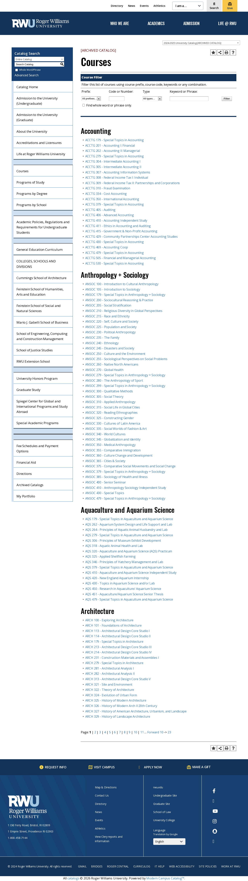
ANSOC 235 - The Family (102, 337)
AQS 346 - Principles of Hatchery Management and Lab (124, 562)
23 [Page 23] (169, 732)
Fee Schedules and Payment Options (37, 448)
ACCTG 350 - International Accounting (112, 199)
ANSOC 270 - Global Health (104, 370)
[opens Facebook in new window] (215, 791)
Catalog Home (27, 87)
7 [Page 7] (120, 732)
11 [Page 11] (142, 732)
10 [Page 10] (135, 732)
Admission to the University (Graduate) (37, 117)
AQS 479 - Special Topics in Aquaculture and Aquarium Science (129, 599)
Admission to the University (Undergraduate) (37, 101)
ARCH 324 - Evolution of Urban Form (111, 695)
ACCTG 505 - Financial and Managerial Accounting (120, 258)
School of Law (162, 812)
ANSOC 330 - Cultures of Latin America (112, 423)
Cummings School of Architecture (41, 278)
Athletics (159, 6)
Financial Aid (26, 462)
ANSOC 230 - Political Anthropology (110, 332)
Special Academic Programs (37, 423)
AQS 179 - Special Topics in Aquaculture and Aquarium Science (129, 519)
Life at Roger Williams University (40, 154)
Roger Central (118, 866)
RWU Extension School (33, 361)
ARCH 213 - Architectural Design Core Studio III (118, 647)
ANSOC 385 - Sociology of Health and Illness (116, 477)
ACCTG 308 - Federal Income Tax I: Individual (116, 177)
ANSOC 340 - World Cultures (105, 434)
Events (144, 6)
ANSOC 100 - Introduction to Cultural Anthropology (121, 284)
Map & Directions (105, 787)
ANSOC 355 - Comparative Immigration (113, 450)
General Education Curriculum (39, 249)
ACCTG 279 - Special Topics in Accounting (114, 156)
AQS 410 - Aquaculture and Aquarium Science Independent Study (131, 572)
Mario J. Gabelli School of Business (42, 322)
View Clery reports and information (108, 839)
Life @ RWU (227, 23)
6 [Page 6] (115, 732)
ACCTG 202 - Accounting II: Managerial (112, 151)
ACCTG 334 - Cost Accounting (106, 194)
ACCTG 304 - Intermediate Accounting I (112, 161)
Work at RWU (230, 866)
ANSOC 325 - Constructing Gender (109, 418)
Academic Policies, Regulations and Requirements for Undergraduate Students (43, 227)
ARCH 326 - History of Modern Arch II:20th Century (121, 706)
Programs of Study (30, 182)
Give (229, 8)
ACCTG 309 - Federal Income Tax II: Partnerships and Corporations (132, 183)
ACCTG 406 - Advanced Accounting (109, 215)
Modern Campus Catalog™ (165, 878)
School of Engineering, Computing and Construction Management (41, 336)
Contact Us (101, 795)
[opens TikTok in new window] (215, 841)
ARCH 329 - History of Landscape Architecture (117, 716)
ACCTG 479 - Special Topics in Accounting (114, 253)
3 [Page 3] (100, 732)
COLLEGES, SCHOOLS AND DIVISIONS (36, 264)
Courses (22, 171)
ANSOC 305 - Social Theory (104, 396)
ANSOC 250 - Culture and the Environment (115, 354)
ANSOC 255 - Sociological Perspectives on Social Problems (126, 359)
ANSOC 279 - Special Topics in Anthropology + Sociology (125, 375)
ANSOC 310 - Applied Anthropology (110, 402)
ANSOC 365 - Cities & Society (105, 461)
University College (164, 820)
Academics (156, 23)
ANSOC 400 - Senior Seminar (105, 482)
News (131, 6)
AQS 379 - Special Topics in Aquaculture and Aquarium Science (129, 567)
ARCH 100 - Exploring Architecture (109, 620)
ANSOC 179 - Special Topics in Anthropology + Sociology (125, 295)
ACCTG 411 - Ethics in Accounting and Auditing (118, 226)
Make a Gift (201, 767)
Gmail (82, 866)
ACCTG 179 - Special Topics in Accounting (114, 140)
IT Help (159, 866)
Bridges (96, 866)
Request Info (55, 767)
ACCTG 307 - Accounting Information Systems (117, 172)
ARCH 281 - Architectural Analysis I (109, 668)
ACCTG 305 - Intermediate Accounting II (113, 167)
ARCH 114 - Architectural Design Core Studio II (118, 636)
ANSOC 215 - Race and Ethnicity (107, 316)
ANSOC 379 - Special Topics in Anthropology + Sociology (125, 471)
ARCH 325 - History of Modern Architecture (115, 700)
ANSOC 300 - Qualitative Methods (109, 391)
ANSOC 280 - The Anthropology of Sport (114, 380)
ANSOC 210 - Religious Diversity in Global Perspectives (123, 311)
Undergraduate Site (165, 795)
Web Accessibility (181, 866)
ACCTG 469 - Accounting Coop (106, 247)
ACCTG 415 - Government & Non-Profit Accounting (121, 231)
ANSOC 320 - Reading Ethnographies (111, 412)
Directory (117, 6)
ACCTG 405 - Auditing (100, 210)
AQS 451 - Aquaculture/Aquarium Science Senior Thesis (124, 594)
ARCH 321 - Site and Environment (108, 684)
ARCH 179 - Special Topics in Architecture (114, 641)
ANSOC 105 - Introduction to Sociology (112, 289)
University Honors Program (37, 378)
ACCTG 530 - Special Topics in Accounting (114, 263)
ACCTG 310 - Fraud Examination (107, 188)
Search (214, 8)
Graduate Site (161, 804)
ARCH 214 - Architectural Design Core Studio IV (118, 652)
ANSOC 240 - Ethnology (102, 343)
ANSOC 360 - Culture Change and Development (118, 455)
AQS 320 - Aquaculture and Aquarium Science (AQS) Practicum (128, 551)
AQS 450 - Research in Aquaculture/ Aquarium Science (123, 589)
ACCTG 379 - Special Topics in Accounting (114, 204)
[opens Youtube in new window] (215, 811)
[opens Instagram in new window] (215, 821)
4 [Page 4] (105, 732)
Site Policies (208, 866)
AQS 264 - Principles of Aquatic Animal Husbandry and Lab (126, 530)
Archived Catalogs (29, 485)
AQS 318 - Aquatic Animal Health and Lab (114, 546)
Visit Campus (104, 767)
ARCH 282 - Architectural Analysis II (110, 673)
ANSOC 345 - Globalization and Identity (112, 439)
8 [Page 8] (125, 732)
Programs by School (31, 205)
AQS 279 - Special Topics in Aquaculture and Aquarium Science (129, 535)
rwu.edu (158, 787)
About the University (31, 131)
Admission (191, 23)
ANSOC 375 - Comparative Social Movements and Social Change (130, 466)
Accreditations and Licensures (38, 142)
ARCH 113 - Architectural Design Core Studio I (117, 631)
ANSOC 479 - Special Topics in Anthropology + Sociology (125, 498)
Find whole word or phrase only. (109, 105)
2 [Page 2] (95, 732)
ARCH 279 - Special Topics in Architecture (114, 663)
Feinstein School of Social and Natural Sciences (38, 308)
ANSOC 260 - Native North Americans (112, 364)
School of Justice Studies (34, 350)
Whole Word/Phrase (30, 70)
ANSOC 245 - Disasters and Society (109, 348)
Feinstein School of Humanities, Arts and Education (40, 292)
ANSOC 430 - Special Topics (104, 493)
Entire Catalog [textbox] (24, 59)
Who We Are (119, 23)
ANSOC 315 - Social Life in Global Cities (112, 407)
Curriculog (141, 866)
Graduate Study (28, 389)
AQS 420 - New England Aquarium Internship (117, 578)
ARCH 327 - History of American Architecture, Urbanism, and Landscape (136, 711)
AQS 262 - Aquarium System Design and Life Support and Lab (128, 524)
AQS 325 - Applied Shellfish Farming (110, 556)
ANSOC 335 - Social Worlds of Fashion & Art (116, 429)
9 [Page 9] (129, 732)
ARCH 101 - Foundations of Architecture (113, 625)
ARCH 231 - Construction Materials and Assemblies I (122, 658)
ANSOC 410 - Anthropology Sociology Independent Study (125, 488)
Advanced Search (27, 75)
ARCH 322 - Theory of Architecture (109, 690)
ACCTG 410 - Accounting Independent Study (116, 220)
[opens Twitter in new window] (215, 801)
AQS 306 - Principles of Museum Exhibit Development (123, 540)
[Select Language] (169, 841)
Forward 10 (155, 732)
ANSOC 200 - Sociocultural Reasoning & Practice (119, 300)
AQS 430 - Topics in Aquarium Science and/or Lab (120, 583)
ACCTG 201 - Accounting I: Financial (110, 145)
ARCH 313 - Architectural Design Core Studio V (118, 679)
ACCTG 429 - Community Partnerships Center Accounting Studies (131, 236)
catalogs (73, 878)
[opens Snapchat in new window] (215, 831)
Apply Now (153, 767)
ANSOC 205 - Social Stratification (108, 305)
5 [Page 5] (110, 732)
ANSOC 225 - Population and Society (111, 327)
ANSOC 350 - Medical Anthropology (110, 445)
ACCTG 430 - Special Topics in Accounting (114, 242)
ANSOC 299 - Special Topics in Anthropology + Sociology (125, 386)
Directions (24, 473)
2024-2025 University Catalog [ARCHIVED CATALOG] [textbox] (192, 43)
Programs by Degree (31, 193)
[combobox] (201, 42)
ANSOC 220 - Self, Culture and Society (111, 321)
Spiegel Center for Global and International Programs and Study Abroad (42, 406)
